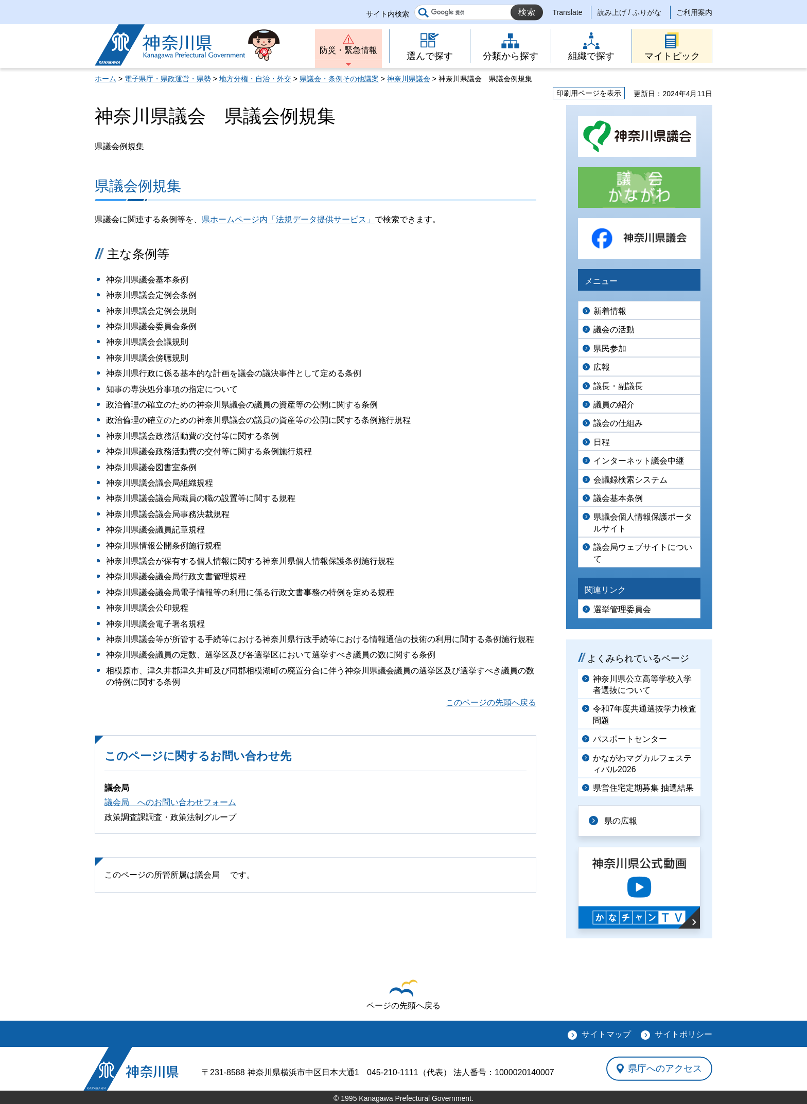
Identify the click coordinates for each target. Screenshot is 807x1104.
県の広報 (620, 820)
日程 (601, 442)
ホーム (105, 79)
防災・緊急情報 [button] (348, 50)
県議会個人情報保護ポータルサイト (642, 522)
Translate (568, 12)
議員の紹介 (614, 404)
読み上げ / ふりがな (629, 12)
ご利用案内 (694, 12)
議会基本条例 (618, 498)
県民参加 (609, 348)
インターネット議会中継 (638, 460)
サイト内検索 (387, 14)
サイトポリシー (683, 1034)
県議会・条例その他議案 (339, 79)
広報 (601, 367)
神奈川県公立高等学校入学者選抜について (642, 684)
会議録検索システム (630, 479)
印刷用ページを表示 (588, 93)
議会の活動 (614, 329)
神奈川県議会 (408, 79)
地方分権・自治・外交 (255, 79)
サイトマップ (606, 1034)
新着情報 (609, 311)
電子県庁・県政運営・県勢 (168, 79)
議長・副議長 (618, 386)
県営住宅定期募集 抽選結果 (643, 788)
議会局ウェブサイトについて (642, 553)
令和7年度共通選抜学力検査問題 (644, 714)
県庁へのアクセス (665, 1068)
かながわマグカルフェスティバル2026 (642, 764)
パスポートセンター (630, 739)
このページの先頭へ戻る (491, 702)
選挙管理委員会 (622, 609)
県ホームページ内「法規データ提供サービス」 (288, 219)
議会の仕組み (618, 423)
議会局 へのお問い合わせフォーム (170, 802)
